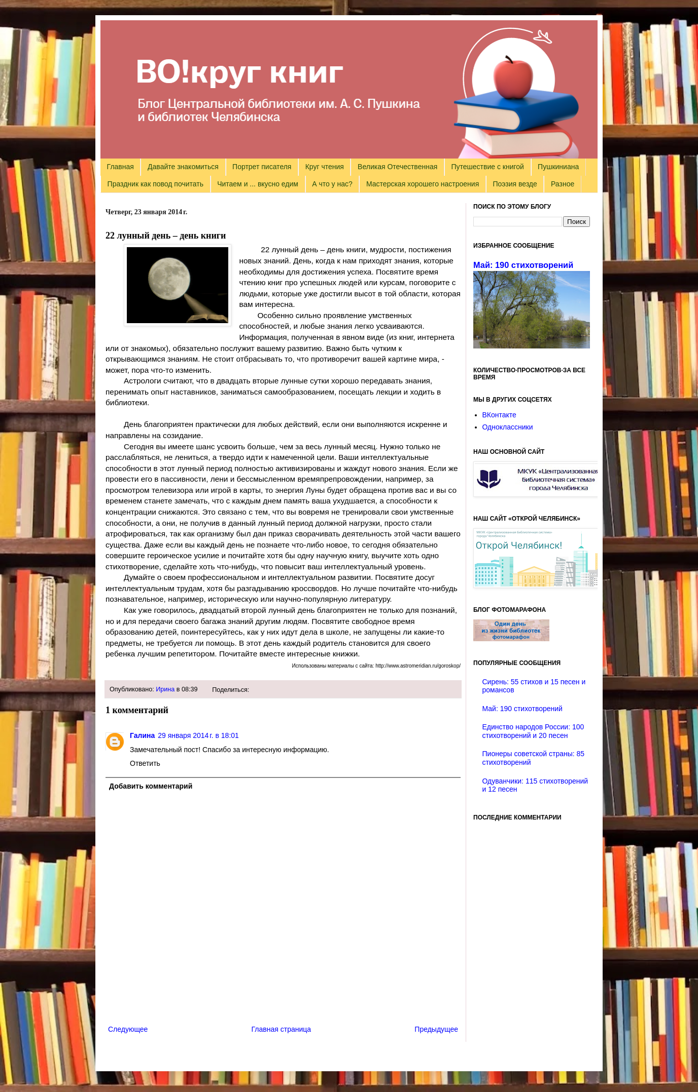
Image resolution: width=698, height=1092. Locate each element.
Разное (562, 184)
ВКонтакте (499, 415)
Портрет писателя (261, 167)
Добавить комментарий (150, 786)
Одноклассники (507, 427)
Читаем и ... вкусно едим (257, 184)
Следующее (128, 1029)
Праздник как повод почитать (155, 184)
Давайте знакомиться (183, 167)
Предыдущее (436, 1029)
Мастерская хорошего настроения (422, 184)
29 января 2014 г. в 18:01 (198, 735)
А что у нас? (332, 184)
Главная (120, 167)
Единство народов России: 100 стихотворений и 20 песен (533, 731)
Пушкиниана (558, 167)
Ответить (145, 763)
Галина (142, 735)
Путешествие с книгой (487, 167)
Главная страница (281, 1029)
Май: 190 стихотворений (523, 264)
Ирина (165, 689)
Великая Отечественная (397, 167)
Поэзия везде (515, 184)
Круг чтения (324, 167)
